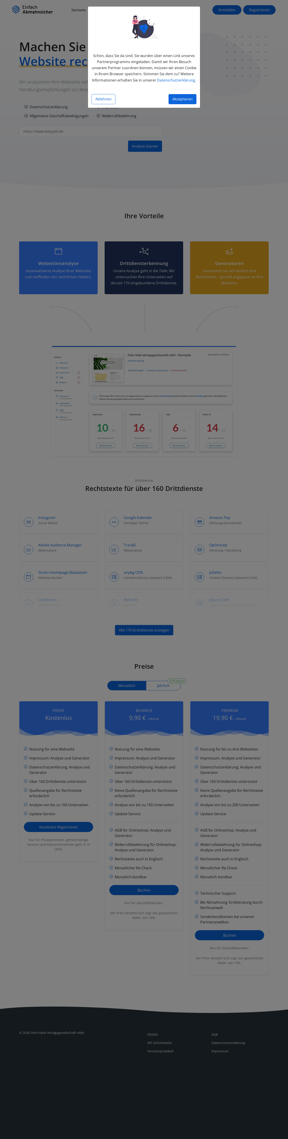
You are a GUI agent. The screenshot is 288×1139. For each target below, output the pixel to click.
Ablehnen (103, 99)
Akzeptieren (182, 99)
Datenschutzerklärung (176, 80)
